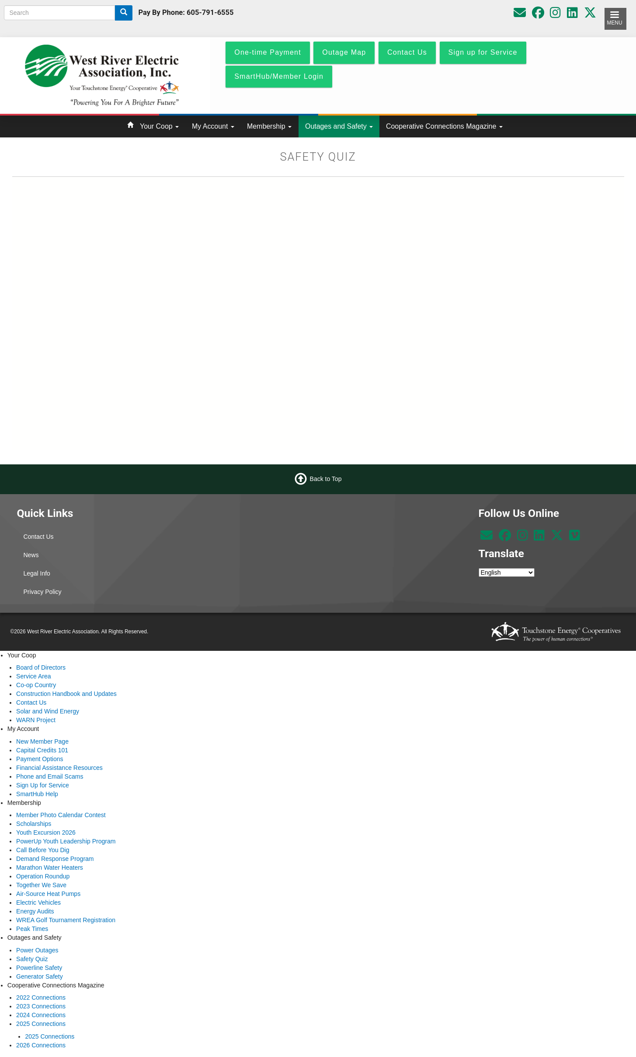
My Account (213, 126)
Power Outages (37, 950)
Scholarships (33, 823)
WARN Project (36, 719)
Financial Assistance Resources (59, 767)
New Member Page (42, 741)
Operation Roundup (43, 876)
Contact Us (38, 536)
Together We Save (41, 884)
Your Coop (159, 126)
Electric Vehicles (38, 902)
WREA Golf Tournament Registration (65, 920)
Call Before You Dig (42, 849)
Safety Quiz (32, 958)
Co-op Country (36, 684)
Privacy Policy (42, 591)
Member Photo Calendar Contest (61, 814)
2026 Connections (41, 1045)
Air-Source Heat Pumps (48, 893)
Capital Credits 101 (42, 750)
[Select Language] (507, 572)
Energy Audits (35, 911)
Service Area (33, 676)
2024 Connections (41, 1014)
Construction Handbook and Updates (66, 693)
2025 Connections (41, 1023)
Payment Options (39, 758)
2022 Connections (41, 997)
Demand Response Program (55, 858)
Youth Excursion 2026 (46, 832)
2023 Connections (41, 1006)
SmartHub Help (37, 793)
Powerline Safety (39, 967)
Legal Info (36, 573)
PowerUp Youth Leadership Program (65, 841)
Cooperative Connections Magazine (444, 126)
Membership (269, 126)
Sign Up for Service (42, 785)
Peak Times (32, 928)
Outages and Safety (339, 126)
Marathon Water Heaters (49, 867)
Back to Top (326, 478)
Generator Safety (39, 976)
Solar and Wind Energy (47, 711)
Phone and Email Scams (49, 776)
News (30, 554)
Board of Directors (41, 667)
